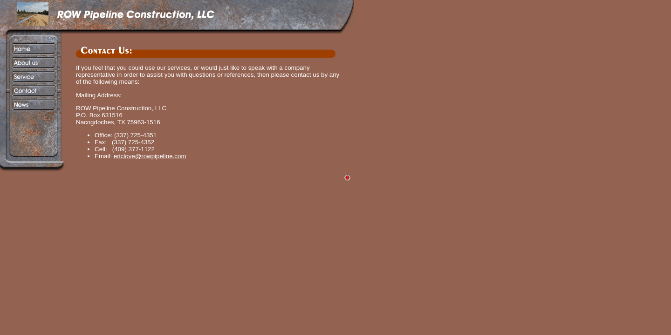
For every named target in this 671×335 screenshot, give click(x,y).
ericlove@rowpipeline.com (150, 156)
